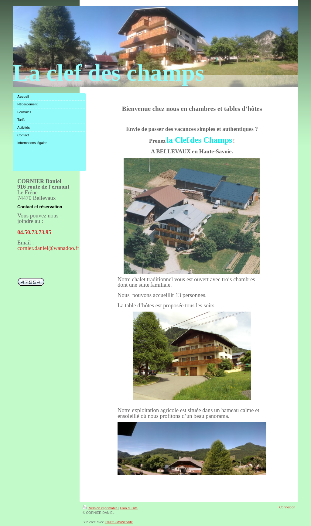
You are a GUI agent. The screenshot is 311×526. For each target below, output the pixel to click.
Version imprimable (100, 508)
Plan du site (129, 508)
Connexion (287, 507)
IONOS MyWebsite (119, 522)
